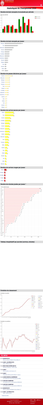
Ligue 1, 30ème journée (7, 363)
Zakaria (2, 62)
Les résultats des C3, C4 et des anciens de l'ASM (12, 378)
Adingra (2, 51)
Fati (3, 45)
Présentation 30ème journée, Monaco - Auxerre (11, 374)
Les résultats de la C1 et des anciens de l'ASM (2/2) (12, 382)
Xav (35, 400)
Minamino (2, 56)
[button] (41, 5)
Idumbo (2, 66)
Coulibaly (2, 53)
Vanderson (2, 94)
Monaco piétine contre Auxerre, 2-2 (9, 371)
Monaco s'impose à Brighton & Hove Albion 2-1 (11, 359)
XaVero (33, 403)
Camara (3, 82)
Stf (32, 400)
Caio (4, 98)
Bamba (3, 96)
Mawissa (3, 163)
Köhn (3, 161)
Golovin (2, 49)
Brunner (3, 155)
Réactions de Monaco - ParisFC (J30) (10, 367)
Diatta (3, 100)
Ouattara (3, 84)
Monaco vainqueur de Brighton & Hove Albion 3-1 (12, 389)
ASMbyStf (33, 401)
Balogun (2, 43)
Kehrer (3, 112)
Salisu (3, 68)
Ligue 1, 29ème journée (7, 393)
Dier (3, 64)
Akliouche (2, 47)
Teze (4, 86)
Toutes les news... (5, 395)
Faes (4, 139)
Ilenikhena (2, 58)
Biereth (2, 60)
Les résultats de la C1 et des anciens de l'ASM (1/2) (12, 385)
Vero (38, 400)
